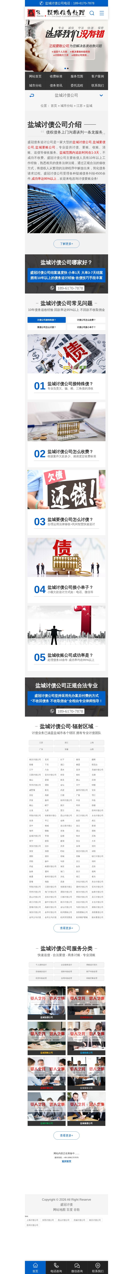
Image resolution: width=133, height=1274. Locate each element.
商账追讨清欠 (92, 978)
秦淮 (78, 772)
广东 (41, 760)
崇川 (78, 884)
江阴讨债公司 (35, 787)
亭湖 (47, 848)
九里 (47, 823)
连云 (78, 838)
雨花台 (95, 777)
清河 (94, 859)
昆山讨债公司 (66, 828)
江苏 (80, 105)
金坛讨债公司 (66, 920)
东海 (62, 843)
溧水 (62, 782)
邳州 (78, 818)
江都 (62, 808)
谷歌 (77, 1242)
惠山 (78, 792)
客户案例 (97, 76)
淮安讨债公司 (35, 859)
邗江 (94, 808)
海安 (62, 879)
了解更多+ (66, 243)
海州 (31, 843)
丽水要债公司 (97, 930)
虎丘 (94, 833)
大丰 (94, 853)
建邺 (94, 772)
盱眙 (62, 864)
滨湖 (94, 792)
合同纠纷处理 (66, 998)
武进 (62, 803)
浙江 (66, 750)
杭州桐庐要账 (82, 930)
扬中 (47, 874)
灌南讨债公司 (97, 920)
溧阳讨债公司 (66, 904)
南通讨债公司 (50, 879)
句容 (62, 874)
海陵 (47, 894)
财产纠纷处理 (92, 988)
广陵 (78, 808)
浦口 (62, 777)
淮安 (31, 864)
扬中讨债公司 (50, 915)
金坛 (62, 797)
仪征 (31, 808)
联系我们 (97, 85)
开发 (31, 813)
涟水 (47, 859)
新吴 (62, 792)
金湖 (78, 859)
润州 (94, 874)
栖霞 (78, 777)
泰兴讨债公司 (82, 904)
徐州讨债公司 (66, 813)
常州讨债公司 (35, 797)
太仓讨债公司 (97, 828)
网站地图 (59, 1242)
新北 (47, 803)
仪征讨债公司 (82, 915)
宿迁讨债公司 (82, 864)
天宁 (78, 797)
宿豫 (78, 869)
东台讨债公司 (97, 894)
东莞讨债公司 (48, 1253)
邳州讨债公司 (35, 904)
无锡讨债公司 (97, 782)
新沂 (62, 818)
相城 (47, 838)
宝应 (94, 803)
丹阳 (31, 874)
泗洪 (47, 869)
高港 (62, 894)
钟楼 (94, 797)
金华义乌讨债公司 (35, 930)
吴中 (31, 838)
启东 (94, 879)
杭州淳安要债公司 (66, 930)
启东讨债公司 (50, 909)
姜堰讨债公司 (35, 920)
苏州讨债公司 (97, 823)
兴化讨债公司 (82, 894)
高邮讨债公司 (50, 920)
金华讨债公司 (50, 925)
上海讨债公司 (32, 1253)
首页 (54, 105)
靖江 (78, 889)
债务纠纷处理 (66, 988)
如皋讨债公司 (97, 904)
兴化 (62, 889)
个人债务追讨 (40, 978)
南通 (31, 889)
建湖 (62, 853)
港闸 (94, 884)
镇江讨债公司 (97, 869)
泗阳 (31, 869)
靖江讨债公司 (35, 915)
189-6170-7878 (70, 288)
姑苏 (78, 833)
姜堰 (31, 894)
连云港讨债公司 (66, 838)
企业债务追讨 (66, 978)
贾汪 (62, 823)
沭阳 (94, 864)
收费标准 (56, 76)
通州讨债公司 (82, 899)
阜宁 (31, 853)
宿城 (62, 869)
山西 (92, 760)
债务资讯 (56, 85)
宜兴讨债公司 (50, 787)
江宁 (31, 782)
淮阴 (47, 864)
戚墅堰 (32, 803)
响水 (78, 848)
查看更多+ (66, 940)
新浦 (94, 838)
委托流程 (77, 85)
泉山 (78, 823)
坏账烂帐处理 (92, 998)
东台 (78, 853)
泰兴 (94, 889)
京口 (78, 874)
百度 (69, 1242)
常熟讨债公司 (35, 828)
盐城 (89, 105)
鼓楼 (31, 777)
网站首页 (35, 76)
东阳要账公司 (82, 925)
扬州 (47, 813)
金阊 (62, 833)
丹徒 (31, 879)
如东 (78, 879)
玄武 (47, 772)
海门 (62, 884)
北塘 (94, 787)
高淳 (78, 782)
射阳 (47, 853)
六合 (47, 782)
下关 (47, 777)
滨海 (94, 848)
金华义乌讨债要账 (50, 930)
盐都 (62, 848)
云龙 (31, 823)
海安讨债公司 (35, 925)
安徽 (66, 760)
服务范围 (77, 76)
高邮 (47, 808)
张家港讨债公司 (50, 828)
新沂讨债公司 (66, 915)
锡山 (31, 792)
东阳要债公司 (97, 925)
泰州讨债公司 (50, 889)
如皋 (31, 884)
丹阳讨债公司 (82, 909)
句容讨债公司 (82, 920)
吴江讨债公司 (82, 828)
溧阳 (47, 797)
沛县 (94, 813)
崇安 (62, 787)
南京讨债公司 (35, 772)
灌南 (94, 843)
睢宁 (47, 818)
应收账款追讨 (40, 988)
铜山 (31, 818)
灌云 (78, 843)
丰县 (78, 813)
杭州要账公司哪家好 (66, 925)
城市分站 (35, 85)
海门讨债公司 (50, 904)
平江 (47, 833)
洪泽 (62, 859)
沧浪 (31, 833)
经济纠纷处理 (40, 998)
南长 (78, 787)
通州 (47, 884)
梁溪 (47, 792)
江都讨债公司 (66, 909)
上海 (92, 750)
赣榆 (47, 843)
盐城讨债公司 (35, 848)
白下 (62, 772)
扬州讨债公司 (82, 803)
